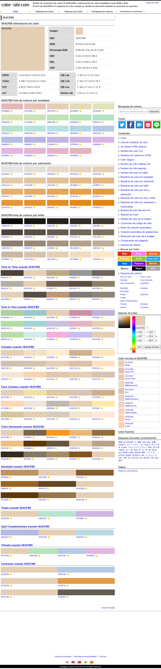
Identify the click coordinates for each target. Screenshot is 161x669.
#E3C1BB (129, 369)
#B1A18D (74, 248)
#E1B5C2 (73, 328)
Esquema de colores (131, 273)
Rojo (124, 253)
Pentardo (144, 304)
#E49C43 (97, 196)
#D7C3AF (96, 379)
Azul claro (153, 258)
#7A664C (28, 437)
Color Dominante (127, 283)
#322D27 (74, 226)
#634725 (42, 488)
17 (155, 445)
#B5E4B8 (74, 122)
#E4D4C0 (74, 174)
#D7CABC (51, 419)
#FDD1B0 (129, 417)
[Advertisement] (127, 59)
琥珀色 (137, 452)
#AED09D (5, 317)
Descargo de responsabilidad (85, 657)
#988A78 (28, 248)
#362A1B (5, 459)
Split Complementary (129, 301)
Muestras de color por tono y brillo (138, 198)
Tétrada (123, 304)
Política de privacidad (63, 657)
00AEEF (130, 442)
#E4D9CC (51, 174)
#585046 (28, 237)
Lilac (143, 455)
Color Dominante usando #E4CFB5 (22, 426)
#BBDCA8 (5, 339)
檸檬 (120, 442)
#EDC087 (5, 448)
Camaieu (124, 280)
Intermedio (124, 291)
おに (128, 450)
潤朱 (143, 452)
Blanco (124, 268)
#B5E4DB (29, 133)
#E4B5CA (51, 155)
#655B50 (51, 237)
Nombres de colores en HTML (136, 155)
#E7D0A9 (129, 362)
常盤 (154, 442)
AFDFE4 (136, 455)
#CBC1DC (51, 328)
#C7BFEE (73, 339)
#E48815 (74, 207)
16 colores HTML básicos (134, 146)
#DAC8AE (129, 390)
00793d (121, 455)
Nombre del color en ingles (134, 172)
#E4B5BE (74, 155)
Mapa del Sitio (152, 3)
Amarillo (124, 258)
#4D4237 (5, 277)
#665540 (50, 448)
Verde (139, 258)
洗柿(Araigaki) (131, 412)
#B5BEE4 (6, 144)
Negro (138, 268)
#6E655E (96, 277)
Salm (149, 442)
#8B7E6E (6, 248)
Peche (127, 426)
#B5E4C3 (97, 122)
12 (143, 450)
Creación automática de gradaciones (139, 232)
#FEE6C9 (97, 259)
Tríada (122, 298)
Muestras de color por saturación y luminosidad (138, 203)
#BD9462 (5, 477)
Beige (127, 365)
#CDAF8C (96, 397)
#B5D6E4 (74, 133)
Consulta (102, 657)
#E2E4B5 (97, 111)
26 (146, 450)
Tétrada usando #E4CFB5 (17, 545)
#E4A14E (74, 196)
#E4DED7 (29, 174)
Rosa (139, 253)
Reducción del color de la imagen (138, 236)
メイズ (149, 452)
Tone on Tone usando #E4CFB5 (20, 267)
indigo (131, 452)
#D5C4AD (28, 368)
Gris (153, 268)
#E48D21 (51, 207)
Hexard (123, 307)
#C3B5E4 (51, 144)
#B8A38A (96, 448)
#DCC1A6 (73, 368)
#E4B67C (97, 185)
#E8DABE (129, 383)
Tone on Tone (125, 277)
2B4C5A (146, 458)
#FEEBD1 (51, 357)
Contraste (144, 307)
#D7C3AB (29, 259)
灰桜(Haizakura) (131, 399)
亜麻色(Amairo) (131, 385)
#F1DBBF (74, 259)
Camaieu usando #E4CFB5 (17, 347)
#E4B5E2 (6, 155)
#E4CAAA (6, 185)
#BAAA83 (51, 277)
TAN (120, 458)
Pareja (123, 294)
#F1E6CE (73, 419)
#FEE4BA (96, 357)
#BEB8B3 (51, 408)
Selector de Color (129, 214)
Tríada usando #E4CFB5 (16, 507)
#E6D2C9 (129, 396)
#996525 (4, 488)
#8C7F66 (96, 288)
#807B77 (73, 299)
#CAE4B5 (29, 122)
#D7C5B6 (73, 397)
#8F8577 (96, 299)
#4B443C (6, 237)
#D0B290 (73, 357)
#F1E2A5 (28, 397)
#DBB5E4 (97, 144)
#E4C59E (29, 185)
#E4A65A (51, 196)
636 (144, 442)
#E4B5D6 (29, 155)
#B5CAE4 (97, 133)
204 (152, 458)
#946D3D (96, 437)
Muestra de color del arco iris (135, 210)
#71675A (74, 237)
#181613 (28, 226)
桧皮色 (128, 455)
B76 (157, 447)
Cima (15, 11)
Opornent (144, 294)
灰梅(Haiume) (130, 406)
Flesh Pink (129, 372)
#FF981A (50, 437)
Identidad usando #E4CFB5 (18, 466)
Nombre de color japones (133, 168)
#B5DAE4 (80, 537)
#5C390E (5, 500)
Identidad (124, 288)
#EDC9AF (129, 376)
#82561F (73, 459)
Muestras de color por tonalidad (137, 177)
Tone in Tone (145, 277)
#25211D (51, 226)
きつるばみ (145, 445)
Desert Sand (130, 379)
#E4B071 (6, 196)
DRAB (121, 445)
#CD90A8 (73, 317)
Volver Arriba (107, 608)
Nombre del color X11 (132, 151)
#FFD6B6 (5, 408)
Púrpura (138, 263)
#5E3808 (27, 448)
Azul (124, 263)
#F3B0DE (51, 339)
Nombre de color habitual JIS (135, 164)
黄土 (157, 458)
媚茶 (139, 442)
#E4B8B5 (6, 111)
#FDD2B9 (129, 410)
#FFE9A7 (96, 408)
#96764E (42, 500)
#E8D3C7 (129, 403)
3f (154, 452)
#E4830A (97, 207)
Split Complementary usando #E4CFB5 (25, 526)
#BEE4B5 (51, 122)
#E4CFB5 (51, 111)
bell (119, 452)
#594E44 (27, 299)
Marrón (153, 263)
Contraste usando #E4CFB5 (18, 563)
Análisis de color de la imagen (136, 219)
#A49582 (51, 248)
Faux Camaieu (146, 280)
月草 (125, 458)
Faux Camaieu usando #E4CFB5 (21, 386)
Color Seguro (127, 159)
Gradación (144, 283)
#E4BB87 (74, 185)
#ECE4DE (28, 408)
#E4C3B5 (29, 111)
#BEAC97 (97, 248)
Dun (127, 392)
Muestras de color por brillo (134, 185)
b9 (141, 458)
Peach (127, 419)
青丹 (120, 460)
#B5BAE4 (5, 537)
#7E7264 (96, 237)
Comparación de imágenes (134, 240)
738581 (121, 450)
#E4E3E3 (6, 174)
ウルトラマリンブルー (137, 447)
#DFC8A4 (51, 397)
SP (149, 450)
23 (140, 450)
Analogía (144, 288)
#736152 (50, 288)
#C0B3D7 (96, 317)
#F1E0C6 (28, 357)
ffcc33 (154, 450)
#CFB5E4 (74, 144)
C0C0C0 (135, 458)
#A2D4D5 (28, 328)
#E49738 (5, 207)
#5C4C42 (73, 288)
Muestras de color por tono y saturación (135, 190)
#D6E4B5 (6, 122)
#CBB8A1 (6, 259)
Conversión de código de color (136, 223)
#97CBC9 (28, 317)
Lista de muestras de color (134, 142)
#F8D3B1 (28, 379)
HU (129, 458)
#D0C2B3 (5, 368)
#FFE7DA (96, 419)
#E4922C (28, 207)
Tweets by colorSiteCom (128, 471)
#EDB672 (73, 437)
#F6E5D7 (5, 379)
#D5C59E (5, 419)
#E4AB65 (28, 196)
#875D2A (80, 477)
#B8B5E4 (28, 144)
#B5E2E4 (51, 133)
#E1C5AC (51, 379)
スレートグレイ (133, 445)
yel (124, 442)
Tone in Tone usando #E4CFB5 (20, 307)
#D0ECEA (28, 339)
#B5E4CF (6, 133)
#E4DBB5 (74, 111)
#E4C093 (51, 185)
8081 (150, 447)
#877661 (27, 459)
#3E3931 (96, 226)
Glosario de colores (130, 245)
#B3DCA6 (5, 328)
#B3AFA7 (5, 288)
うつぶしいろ (151, 455)
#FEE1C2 (96, 368)
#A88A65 (50, 459)
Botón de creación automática (136, 227)
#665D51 (62, 597)
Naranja (153, 253)
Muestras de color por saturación (137, 181)
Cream (124, 447)
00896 (125, 452)
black (135, 450)
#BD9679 (50, 299)
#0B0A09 (6, 226)
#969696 (73, 277)
